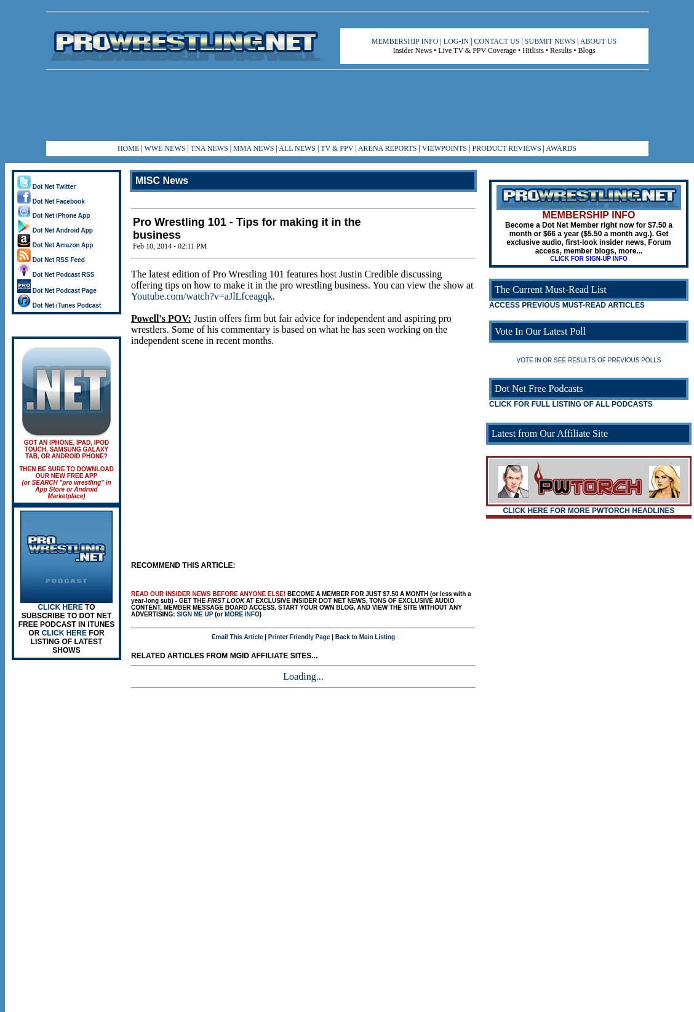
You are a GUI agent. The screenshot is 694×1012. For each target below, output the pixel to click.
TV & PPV (338, 148)
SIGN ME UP (195, 614)
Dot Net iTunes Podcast (59, 305)
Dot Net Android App (55, 230)
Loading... (303, 676)
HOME (128, 148)
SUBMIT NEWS (550, 41)
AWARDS (561, 148)
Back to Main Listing (365, 637)
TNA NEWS (209, 148)
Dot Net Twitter (46, 186)
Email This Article (237, 637)
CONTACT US (497, 41)
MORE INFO (242, 614)
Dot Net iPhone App (53, 215)
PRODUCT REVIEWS (506, 148)
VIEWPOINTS (444, 148)
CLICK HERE (60, 607)
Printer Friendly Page (299, 637)
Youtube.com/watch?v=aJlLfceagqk (202, 296)
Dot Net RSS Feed (51, 260)
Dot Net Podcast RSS (55, 274)
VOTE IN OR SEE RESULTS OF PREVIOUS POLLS (589, 360)
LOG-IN (456, 41)
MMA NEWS (253, 148)
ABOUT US (598, 41)
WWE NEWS (164, 148)
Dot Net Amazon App (55, 245)
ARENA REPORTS (387, 148)
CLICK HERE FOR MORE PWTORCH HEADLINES (588, 510)
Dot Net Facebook (51, 201)
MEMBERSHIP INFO (405, 41)
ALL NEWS (297, 148)
